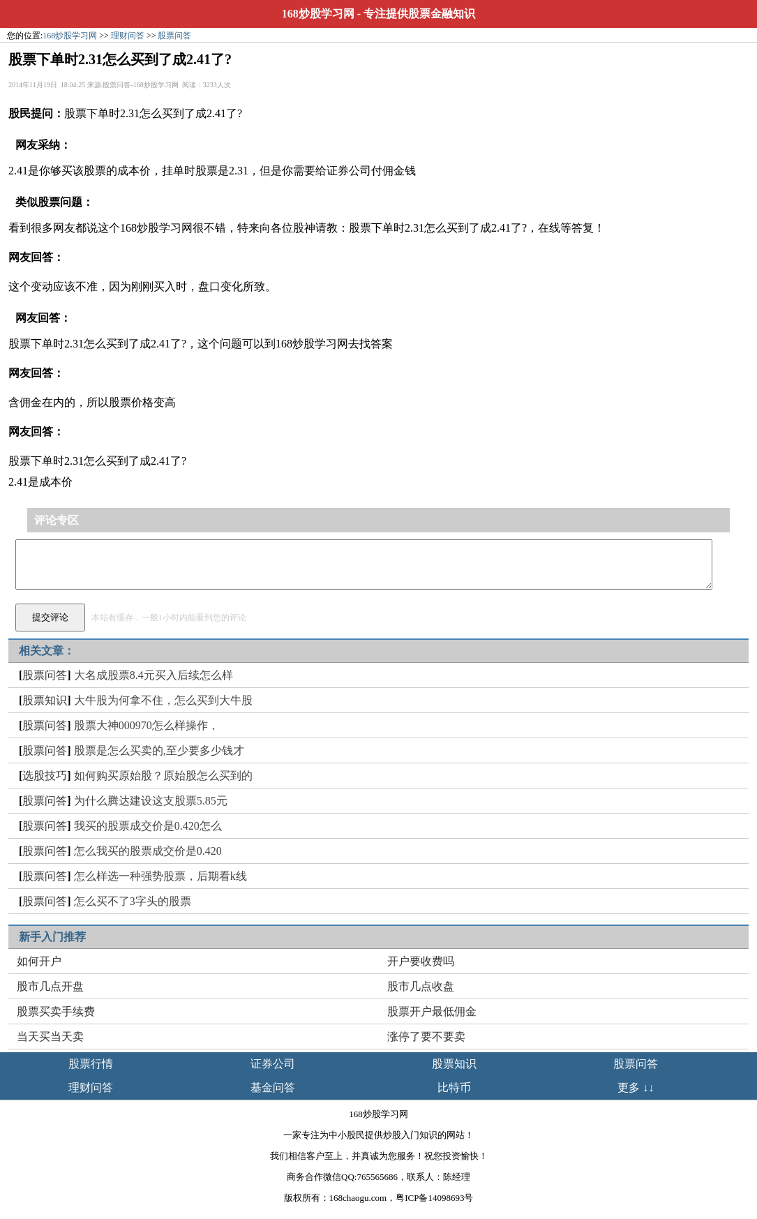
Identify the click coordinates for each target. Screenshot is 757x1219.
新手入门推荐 (52, 937)
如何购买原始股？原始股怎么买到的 (163, 775)
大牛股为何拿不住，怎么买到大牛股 (163, 700)
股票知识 (44, 700)
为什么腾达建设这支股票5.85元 (150, 801)
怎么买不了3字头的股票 (132, 901)
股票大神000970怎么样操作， (146, 725)
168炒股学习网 (318, 14)
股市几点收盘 (420, 986)
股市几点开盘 (50, 986)
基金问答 (272, 1087)
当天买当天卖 (50, 1036)
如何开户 (39, 961)
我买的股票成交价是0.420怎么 (148, 826)
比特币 (454, 1087)
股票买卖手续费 (56, 1011)
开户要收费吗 (420, 961)
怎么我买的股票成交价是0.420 (148, 851)
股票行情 (90, 1064)
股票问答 (174, 35)
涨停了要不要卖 (426, 1036)
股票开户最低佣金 (432, 1011)
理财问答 (127, 35)
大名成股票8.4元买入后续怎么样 (153, 675)
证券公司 (272, 1064)
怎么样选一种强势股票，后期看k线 (160, 876)
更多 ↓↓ (635, 1087)
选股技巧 (44, 775)
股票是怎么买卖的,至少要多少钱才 (159, 750)
